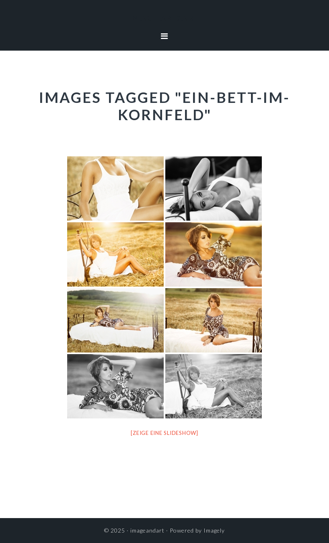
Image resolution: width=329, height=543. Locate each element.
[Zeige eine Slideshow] (164, 433)
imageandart (164, 18)
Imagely (214, 530)
